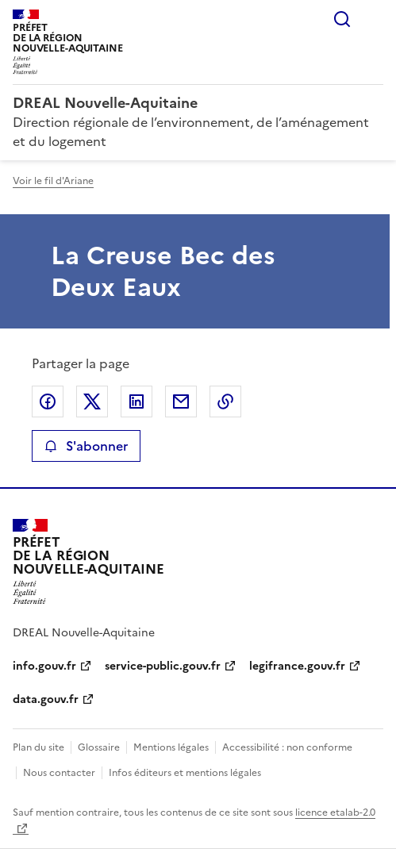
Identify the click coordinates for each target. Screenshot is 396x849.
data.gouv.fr (46, 699)
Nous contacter (59, 773)
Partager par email (181, 401)
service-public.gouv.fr (163, 666)
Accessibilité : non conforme (287, 747)
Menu (374, 19)
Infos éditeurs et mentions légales (185, 773)
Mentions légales (171, 747)
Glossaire (99, 747)
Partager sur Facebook (47, 401)
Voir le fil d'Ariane (53, 181)
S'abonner (86, 445)
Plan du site (38, 747)
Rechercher (342, 19)
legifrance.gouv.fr (297, 666)
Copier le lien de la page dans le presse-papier (225, 401)
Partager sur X (92, 401)
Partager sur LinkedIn (136, 401)
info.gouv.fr (44, 666)
